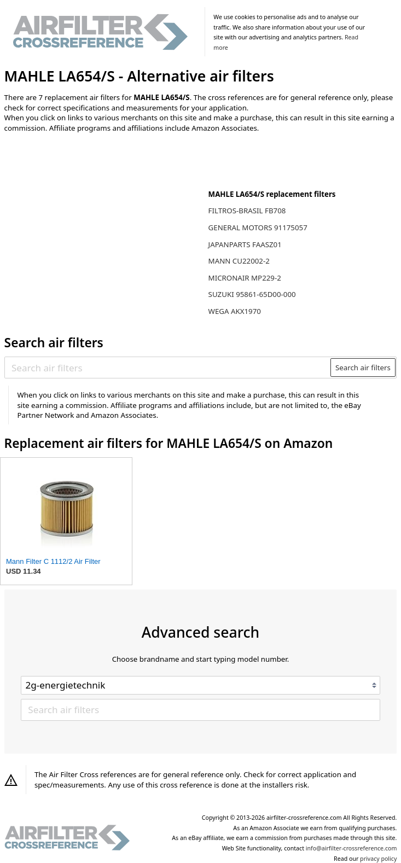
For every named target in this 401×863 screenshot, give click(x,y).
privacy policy (378, 858)
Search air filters (363, 367)
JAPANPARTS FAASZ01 (245, 244)
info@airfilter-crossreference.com (351, 848)
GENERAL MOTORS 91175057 (257, 227)
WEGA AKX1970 (234, 311)
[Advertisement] (95, 212)
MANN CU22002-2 (239, 261)
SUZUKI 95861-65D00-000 (252, 294)
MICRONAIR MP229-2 (244, 278)
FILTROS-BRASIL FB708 (247, 210)
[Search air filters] (168, 367)
